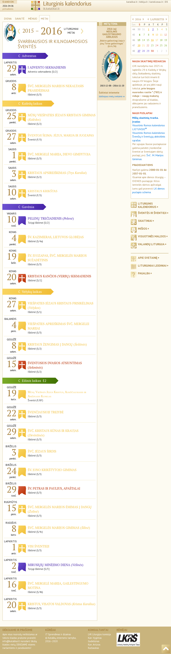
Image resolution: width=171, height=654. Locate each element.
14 (143, 40)
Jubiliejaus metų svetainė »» (112, 96)
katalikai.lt (131, 2)
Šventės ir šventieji (152, 213)
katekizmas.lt (156, 2)
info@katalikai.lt (11, 641)
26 (165, 45)
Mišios (142, 228)
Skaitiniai (145, 221)
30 (139, 29)
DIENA (8, 18)
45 (133, 34)
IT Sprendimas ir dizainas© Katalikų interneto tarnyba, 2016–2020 (60, 638)
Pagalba (144, 273)
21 (143, 45)
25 (161, 45)
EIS (166, 2)
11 (161, 34)
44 (133, 29)
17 (156, 40)
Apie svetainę (147, 258)
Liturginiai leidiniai (152, 265)
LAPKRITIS (157, 19)
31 (143, 29)
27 (139, 51)
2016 (138, 19)
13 (139, 40)
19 (165, 40)
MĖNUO (32, 18)
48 (133, 51)
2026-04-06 (8, 6)
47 (133, 45)
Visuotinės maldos (152, 236)
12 (165, 34)
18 (161, 40)
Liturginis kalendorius (147, 205)
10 (156, 34)
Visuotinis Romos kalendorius (148, 132)
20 (139, 45)
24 (156, 45)
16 (152, 40)
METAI (44, 18)
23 (152, 45)
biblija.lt (143, 2)
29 (148, 51)
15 (148, 40)
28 (143, 51)
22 (148, 45)
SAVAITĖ (20, 18)
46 (133, 40)
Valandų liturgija (151, 244)
